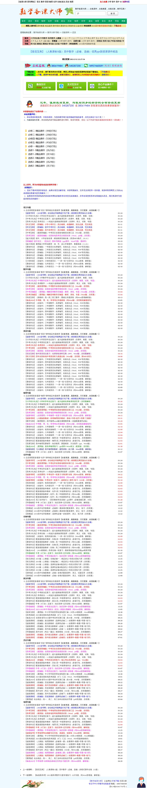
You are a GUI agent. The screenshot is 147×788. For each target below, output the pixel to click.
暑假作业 (64, 26)
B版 (48, 41)
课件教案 (40, 26)
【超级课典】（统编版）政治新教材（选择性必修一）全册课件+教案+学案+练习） (58, 623)
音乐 (104, 21)
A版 (44, 41)
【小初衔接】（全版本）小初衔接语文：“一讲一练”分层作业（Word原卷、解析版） (58, 261)
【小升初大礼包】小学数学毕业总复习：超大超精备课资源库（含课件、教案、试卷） (59, 278)
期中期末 (56, 26)
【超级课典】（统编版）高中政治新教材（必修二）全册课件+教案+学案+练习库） (58, 626)
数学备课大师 (38, 32)
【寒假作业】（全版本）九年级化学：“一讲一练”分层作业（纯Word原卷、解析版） (58, 486)
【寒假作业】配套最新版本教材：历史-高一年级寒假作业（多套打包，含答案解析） (59, 663)
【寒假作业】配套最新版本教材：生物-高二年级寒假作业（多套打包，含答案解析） (59, 545)
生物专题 (27, 517)
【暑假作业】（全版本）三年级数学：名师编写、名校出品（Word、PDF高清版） (58, 309)
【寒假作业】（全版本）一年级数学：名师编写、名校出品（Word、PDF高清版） (58, 317)
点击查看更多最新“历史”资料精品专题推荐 (43, 643)
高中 (118, 2)
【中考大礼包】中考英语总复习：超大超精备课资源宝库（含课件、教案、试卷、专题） (60, 342)
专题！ (103, 26)
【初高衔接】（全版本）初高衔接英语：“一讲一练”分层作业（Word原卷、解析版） (58, 387)
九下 (40, 41)
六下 (110, 38)
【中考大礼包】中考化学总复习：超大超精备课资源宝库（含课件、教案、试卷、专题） (60, 469)
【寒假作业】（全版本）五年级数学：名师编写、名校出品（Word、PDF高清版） (58, 328)
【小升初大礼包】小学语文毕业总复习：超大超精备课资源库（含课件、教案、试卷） (59, 216)
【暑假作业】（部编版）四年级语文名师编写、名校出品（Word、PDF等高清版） (58, 255)
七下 (118, 38)
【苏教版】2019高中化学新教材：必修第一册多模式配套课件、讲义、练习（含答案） (59, 508)
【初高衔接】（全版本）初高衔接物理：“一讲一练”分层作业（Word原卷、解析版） (58, 429)
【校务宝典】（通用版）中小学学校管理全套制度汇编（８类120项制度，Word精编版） (60, 612)
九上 (36, 41)
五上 (97, 38)
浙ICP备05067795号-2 (118, 786)
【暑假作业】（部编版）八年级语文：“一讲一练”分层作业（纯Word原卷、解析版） (58, 266)
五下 (102, 38)
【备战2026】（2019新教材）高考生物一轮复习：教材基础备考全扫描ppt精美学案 (58, 550)
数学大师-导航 (53, 32)
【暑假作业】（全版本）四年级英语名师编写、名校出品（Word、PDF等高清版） (58, 362)
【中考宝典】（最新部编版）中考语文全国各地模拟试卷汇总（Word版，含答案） (58, 233)
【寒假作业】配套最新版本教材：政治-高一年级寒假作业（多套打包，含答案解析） (59, 598)
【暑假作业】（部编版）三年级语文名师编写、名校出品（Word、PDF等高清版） (58, 252)
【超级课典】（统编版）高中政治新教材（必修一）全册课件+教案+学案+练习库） (58, 629)
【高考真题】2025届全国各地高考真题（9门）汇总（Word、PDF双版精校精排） (57, 615)
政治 (63, 2)
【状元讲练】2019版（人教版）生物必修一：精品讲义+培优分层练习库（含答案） (58, 559)
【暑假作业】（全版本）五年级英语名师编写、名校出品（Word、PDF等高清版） (58, 365)
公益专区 (79, 26)
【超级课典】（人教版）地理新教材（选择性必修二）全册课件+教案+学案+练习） (58, 747)
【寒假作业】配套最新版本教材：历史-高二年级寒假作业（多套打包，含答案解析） (59, 665)
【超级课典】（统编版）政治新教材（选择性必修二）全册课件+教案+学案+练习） (58, 621)
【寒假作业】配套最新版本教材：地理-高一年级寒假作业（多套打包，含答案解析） (59, 722)
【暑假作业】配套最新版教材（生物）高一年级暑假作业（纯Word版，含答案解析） (59, 542)
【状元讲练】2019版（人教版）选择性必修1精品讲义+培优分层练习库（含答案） (58, 564)
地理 (71, 2)
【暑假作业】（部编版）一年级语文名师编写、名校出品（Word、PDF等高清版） (58, 247)
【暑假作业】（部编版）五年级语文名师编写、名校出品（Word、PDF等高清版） (58, 258)
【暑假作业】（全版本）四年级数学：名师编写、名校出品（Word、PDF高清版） (58, 311)
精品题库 (48, 26)
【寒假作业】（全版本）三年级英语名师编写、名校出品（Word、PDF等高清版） (58, 368)
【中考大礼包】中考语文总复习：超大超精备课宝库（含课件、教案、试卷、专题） (58, 219)
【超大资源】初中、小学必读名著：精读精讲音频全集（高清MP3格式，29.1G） (57, 238)
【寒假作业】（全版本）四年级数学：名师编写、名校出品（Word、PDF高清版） (58, 325)
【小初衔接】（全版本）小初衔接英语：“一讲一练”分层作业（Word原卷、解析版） (58, 379)
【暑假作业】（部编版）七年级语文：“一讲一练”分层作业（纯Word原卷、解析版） (58, 264)
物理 (51, 2)
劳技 (117, 21)
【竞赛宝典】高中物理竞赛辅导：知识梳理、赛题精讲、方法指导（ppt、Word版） (58, 443)
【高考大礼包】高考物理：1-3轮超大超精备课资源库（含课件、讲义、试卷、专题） (59, 407)
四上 (89, 38)
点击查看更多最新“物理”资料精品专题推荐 (43, 396)
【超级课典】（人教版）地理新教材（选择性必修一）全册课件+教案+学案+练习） (58, 744)
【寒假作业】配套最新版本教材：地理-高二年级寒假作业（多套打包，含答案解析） (59, 725)
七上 (114, 38)
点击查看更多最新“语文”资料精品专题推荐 (43, 210)
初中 (113, 2)
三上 (81, 38)
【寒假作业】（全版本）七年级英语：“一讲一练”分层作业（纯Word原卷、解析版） (58, 390)
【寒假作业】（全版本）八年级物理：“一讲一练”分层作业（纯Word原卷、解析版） (58, 432)
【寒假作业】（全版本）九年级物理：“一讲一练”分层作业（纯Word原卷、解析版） (58, 435)
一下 (69, 38)
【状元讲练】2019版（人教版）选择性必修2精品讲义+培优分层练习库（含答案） (58, 567)
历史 (67, 2)
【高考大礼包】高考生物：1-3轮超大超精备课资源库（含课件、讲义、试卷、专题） (59, 533)
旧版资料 (65, 32)
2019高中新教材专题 (87, 44)
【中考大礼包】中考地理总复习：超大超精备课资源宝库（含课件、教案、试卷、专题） (60, 716)
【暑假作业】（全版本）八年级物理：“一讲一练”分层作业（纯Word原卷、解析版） (58, 427)
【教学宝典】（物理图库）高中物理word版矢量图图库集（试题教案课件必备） (57, 421)
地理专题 (27, 702)
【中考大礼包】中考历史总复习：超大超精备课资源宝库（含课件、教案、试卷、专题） (60, 654)
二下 (77, 38)
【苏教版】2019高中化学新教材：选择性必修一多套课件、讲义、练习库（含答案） (58, 514)
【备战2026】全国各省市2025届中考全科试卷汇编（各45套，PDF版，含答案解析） (58, 618)
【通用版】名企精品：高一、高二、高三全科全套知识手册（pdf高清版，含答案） (58, 699)
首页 (24, 21)
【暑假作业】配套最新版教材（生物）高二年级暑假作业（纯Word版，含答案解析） (59, 547)
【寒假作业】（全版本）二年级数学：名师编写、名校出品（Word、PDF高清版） (58, 320)
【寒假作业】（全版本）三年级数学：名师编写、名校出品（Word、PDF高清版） (58, 323)
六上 (106, 38)
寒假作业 (72, 26)
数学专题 (27, 269)
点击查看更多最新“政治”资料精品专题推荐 (43, 581)
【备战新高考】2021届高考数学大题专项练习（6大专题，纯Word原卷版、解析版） (67, 775)
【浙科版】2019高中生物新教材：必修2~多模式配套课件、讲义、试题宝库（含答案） (59, 576)
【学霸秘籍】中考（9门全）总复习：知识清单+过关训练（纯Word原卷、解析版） (58, 452)
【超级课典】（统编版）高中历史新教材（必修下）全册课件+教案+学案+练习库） (58, 694)
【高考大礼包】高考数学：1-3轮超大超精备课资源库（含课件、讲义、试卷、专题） (59, 283)
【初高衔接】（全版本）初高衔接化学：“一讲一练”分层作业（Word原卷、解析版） (58, 483)
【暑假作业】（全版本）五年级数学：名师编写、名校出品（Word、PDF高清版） (58, 314)
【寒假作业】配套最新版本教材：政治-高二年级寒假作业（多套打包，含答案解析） (59, 601)
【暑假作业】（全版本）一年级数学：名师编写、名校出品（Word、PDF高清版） (58, 303)
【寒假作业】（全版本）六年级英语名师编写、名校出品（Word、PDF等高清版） (58, 376)
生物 (59, 2)
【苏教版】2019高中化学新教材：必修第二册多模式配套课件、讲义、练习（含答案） (59, 511)
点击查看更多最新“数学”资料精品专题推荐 (43, 272)
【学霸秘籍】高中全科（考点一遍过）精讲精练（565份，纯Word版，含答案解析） (58, 632)
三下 (85, 38)
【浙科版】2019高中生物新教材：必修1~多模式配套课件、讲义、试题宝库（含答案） (59, 573)
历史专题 (27, 640)
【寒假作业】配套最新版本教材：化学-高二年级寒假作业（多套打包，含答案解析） (59, 491)
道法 (90, 21)
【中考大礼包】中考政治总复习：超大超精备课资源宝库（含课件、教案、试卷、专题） (60, 592)
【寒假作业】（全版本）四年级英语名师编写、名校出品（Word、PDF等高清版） (58, 370)
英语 (47, 2)
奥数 (123, 21)
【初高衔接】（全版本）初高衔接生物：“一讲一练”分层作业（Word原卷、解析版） (58, 536)
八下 (32, 41)
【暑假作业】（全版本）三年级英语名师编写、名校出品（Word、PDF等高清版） (58, 359)
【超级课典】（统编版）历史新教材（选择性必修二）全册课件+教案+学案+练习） (58, 688)
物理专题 (27, 393)
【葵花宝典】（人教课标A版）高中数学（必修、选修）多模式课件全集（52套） (66, 769)
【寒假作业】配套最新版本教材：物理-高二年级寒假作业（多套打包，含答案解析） (59, 441)
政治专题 (27, 578)
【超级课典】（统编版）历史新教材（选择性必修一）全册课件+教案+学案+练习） (58, 682)
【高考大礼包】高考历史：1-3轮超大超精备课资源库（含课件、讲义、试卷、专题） (59, 657)
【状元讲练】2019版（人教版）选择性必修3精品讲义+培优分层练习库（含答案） (58, 570)
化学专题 (27, 455)
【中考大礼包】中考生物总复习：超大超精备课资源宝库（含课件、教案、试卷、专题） (60, 531)
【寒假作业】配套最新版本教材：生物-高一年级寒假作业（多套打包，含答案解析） (59, 539)
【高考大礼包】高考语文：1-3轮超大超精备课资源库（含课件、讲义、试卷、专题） (59, 221)
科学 (83, 21)
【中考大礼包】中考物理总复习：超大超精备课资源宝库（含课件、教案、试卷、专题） (60, 404)
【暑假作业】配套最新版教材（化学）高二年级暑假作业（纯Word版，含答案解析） (59, 497)
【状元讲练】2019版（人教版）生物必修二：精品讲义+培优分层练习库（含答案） (58, 562)
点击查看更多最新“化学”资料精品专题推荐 (43, 458)
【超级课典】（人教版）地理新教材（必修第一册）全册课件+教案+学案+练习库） (58, 741)
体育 (97, 21)
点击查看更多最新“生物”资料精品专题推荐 (43, 519)
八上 (122, 38)
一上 (65, 38)
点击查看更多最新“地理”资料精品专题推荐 (43, 705)
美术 (110, 21)
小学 (109, 2)
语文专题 (27, 207)
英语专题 (27, 331)
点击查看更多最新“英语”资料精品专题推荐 (43, 334)
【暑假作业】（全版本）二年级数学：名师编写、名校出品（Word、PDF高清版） (58, 306)
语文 (38, 2)
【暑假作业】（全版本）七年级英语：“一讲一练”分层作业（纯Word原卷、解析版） (58, 382)
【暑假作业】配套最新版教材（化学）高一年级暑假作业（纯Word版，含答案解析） (59, 494)
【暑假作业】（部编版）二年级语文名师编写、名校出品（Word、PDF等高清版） (58, 250)
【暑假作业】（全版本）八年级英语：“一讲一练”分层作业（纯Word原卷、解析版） (58, 384)
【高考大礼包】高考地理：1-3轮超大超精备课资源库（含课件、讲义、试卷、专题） (59, 719)
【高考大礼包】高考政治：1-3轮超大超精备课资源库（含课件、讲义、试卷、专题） (59, 595)
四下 (93, 38)
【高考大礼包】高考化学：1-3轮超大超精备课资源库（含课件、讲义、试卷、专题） (59, 472)
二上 (73, 38)
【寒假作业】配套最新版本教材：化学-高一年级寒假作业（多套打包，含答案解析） (59, 488)
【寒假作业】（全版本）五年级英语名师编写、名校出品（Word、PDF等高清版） (58, 373)
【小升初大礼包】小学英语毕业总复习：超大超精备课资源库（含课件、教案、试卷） (59, 339)
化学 (55, 2)
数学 (43, 2)
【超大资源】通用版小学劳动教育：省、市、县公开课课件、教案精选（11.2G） (57, 244)
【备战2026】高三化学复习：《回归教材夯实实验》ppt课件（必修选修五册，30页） (59, 500)
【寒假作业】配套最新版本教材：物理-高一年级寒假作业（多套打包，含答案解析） (59, 438)
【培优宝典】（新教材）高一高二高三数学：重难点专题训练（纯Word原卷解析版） (59, 297)
